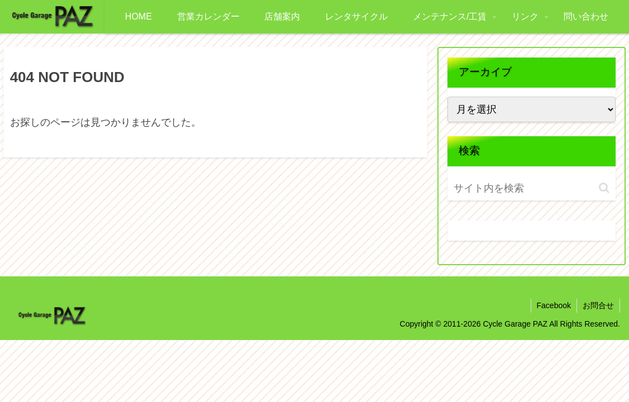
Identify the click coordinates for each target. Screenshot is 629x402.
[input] (518, 188)
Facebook (554, 305)
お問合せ (598, 305)
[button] (604, 187)
